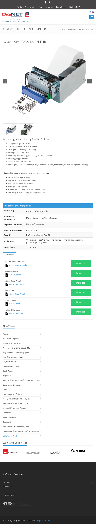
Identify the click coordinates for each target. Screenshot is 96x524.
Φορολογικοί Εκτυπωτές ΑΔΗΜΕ (16, 348)
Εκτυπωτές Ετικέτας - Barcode (15, 403)
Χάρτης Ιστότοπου (44, 520)
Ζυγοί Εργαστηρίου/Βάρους (14, 357)
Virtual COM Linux (16, 313)
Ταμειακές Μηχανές (11, 339)
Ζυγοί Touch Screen (11, 362)
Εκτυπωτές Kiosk (86, 29)
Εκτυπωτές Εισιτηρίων (12, 385)
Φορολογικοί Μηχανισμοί (13, 343)
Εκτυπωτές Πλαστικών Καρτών (16, 427)
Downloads (61, 7)
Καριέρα (49, 7)
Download (80, 264)
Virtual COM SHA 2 (17, 294)
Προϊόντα (72, 29)
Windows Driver (15, 275)
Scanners (7, 413)
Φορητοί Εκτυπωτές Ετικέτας (15, 408)
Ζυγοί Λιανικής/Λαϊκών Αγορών (16, 352)
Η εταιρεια (6, 482)
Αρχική (63, 29)
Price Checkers (9, 417)
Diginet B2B (74, 7)
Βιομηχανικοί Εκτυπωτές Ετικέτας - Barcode (21, 431)
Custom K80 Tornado (18, 265)
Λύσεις (6, 334)
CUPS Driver (14, 304)
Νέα (40, 7)
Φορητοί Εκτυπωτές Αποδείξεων (16, 399)
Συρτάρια (7, 376)
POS (5, 389)
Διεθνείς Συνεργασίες (26, 7)
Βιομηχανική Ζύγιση (11, 366)
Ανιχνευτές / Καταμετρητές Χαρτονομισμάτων (21, 380)
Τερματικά (7, 422)
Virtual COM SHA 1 (17, 284)
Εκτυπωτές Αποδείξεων (12, 394)
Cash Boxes (8, 371)
